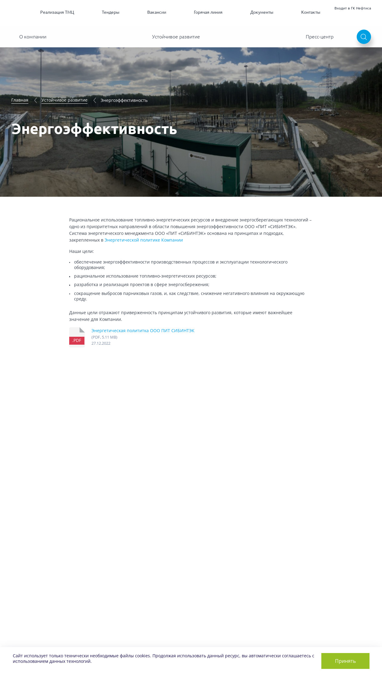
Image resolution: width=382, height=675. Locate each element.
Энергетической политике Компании (144, 240)
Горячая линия (208, 12)
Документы (261, 12)
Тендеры (111, 12)
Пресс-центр (320, 36)
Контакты (310, 12)
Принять (345, 661)
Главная (19, 100)
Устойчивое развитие (176, 36)
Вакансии (156, 12)
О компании (32, 36)
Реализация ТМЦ (57, 12)
